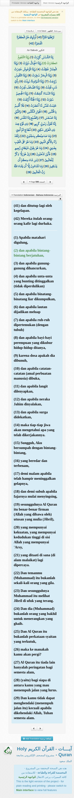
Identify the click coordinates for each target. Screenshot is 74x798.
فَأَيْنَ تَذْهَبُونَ (43, 154)
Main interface (28, 20)
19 (31, 124)
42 (31, 43)
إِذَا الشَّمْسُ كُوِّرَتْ (43, 57)
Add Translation (37, 738)
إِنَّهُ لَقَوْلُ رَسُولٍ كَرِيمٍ (45, 124)
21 (54, 136)
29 (28, 172)
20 (33, 130)
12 (43, 99)
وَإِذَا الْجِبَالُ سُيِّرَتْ (32, 63)
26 (32, 154)
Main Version (56, 3)
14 (27, 105)
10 (16, 87)
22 (22, 136)
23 (36, 142)
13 (20, 99)
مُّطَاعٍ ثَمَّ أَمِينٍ (23, 130)
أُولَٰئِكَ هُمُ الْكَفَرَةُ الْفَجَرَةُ (29, 40)
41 (39, 37)
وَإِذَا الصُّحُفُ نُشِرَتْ (29, 87)
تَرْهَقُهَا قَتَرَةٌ (48, 37)
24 (45, 148)
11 (31, 93)
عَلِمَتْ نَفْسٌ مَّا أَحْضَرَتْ (43, 105)
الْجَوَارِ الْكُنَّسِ (34, 111)
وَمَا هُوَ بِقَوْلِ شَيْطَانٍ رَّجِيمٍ (28, 148)
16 (24, 111)
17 (41, 118)
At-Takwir (49, 31)
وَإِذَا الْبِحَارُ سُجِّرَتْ (42, 75)
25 (53, 154)
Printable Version (25, 3)
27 (41, 160)
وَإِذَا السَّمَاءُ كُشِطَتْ (44, 93)
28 (46, 166)
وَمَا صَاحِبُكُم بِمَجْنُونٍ (38, 136)
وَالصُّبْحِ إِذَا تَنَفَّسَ (29, 118)
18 (17, 118)
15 (45, 111)
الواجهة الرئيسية (30, 15)
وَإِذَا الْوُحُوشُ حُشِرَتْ (25, 69)
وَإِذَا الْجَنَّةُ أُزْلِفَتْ (31, 99)
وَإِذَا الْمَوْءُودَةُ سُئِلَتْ (34, 81)
